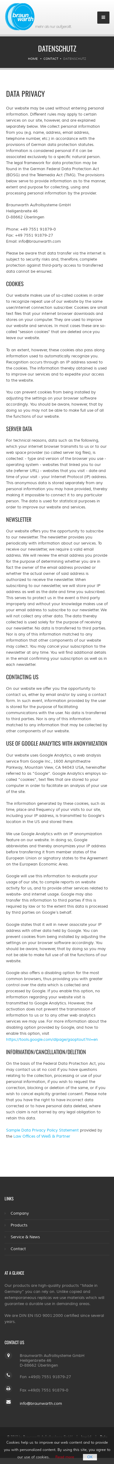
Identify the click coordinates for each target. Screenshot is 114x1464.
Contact (50, 59)
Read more (64, 1457)
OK (90, 1457)
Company (20, 1213)
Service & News (25, 1237)
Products (19, 1225)
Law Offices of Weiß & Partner (41, 1136)
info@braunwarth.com (41, 1403)
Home (33, 59)
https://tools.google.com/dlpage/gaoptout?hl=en (52, 1039)
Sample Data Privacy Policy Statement (42, 1130)
